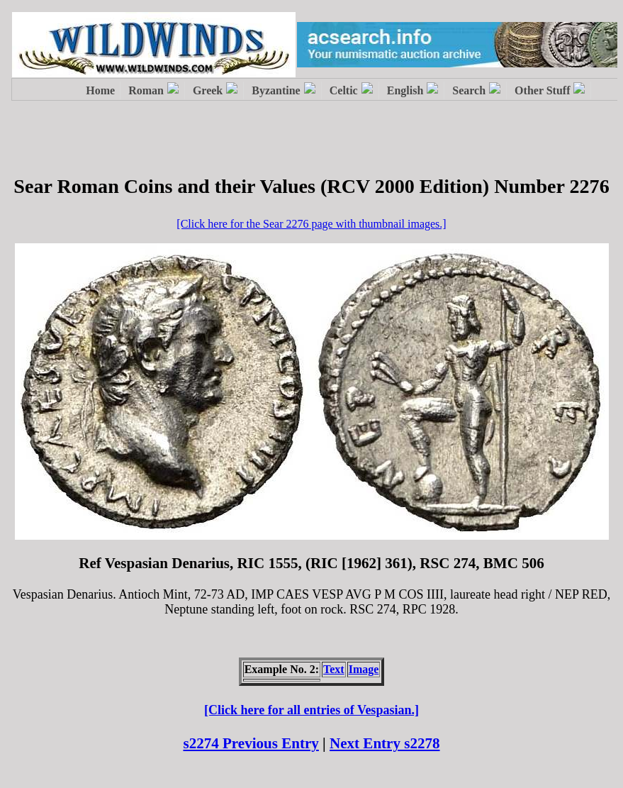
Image (364, 669)
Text (333, 669)
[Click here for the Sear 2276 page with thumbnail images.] (311, 224)
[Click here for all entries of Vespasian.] (311, 710)
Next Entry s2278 (385, 743)
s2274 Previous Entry (250, 743)
